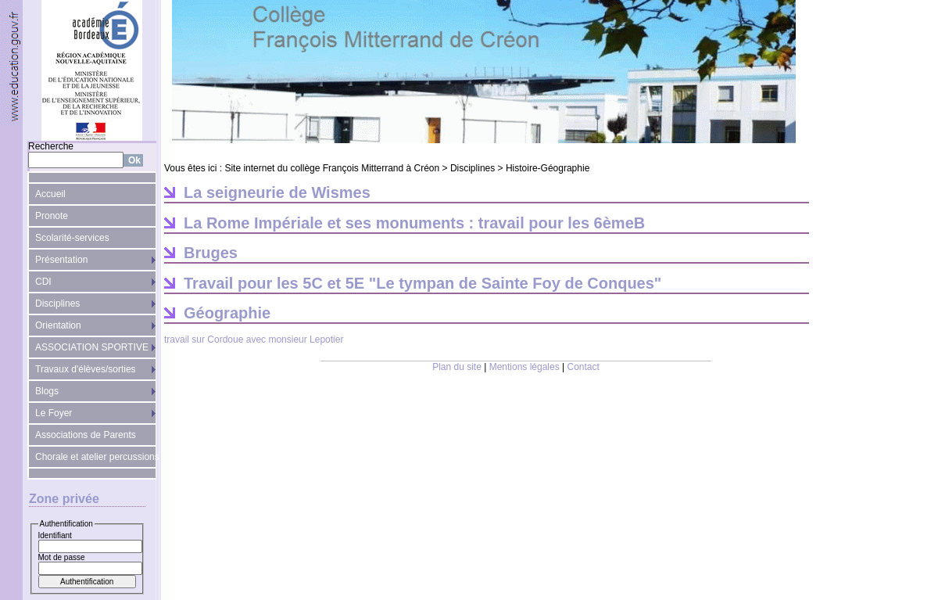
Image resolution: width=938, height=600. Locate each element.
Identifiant (55, 535)
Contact (583, 366)
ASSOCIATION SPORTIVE (92, 347)
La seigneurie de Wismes (277, 192)
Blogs (47, 391)
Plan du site (457, 366)
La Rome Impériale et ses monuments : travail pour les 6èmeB (414, 223)
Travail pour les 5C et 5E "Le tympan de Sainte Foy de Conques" (422, 283)
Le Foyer (53, 413)
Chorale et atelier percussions (95, 456)
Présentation (61, 259)
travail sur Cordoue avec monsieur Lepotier (253, 339)
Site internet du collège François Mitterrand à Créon (331, 168)
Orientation (58, 325)
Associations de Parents (85, 434)
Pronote (51, 215)
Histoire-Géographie (547, 168)
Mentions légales (524, 366)
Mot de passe (61, 557)
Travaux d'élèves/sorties (85, 369)
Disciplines (57, 303)
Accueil (50, 194)
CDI (43, 281)
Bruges (211, 252)
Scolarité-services (72, 237)
